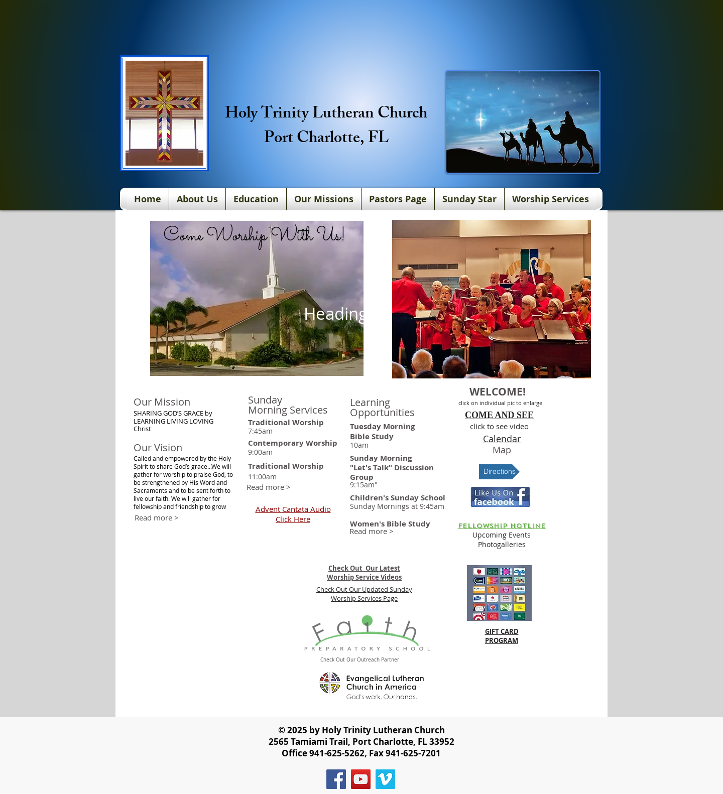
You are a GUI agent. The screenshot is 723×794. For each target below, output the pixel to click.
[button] (491, 299)
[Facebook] (336, 779)
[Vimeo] (385, 779)
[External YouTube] (202, 606)
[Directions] (499, 471)
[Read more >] (269, 487)
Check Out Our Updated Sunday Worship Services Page (364, 594)
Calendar (502, 439)
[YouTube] (361, 779)
